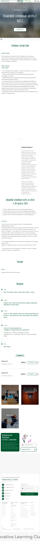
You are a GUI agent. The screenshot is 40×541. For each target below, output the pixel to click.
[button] (10, 392)
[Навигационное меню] (1, 39)
